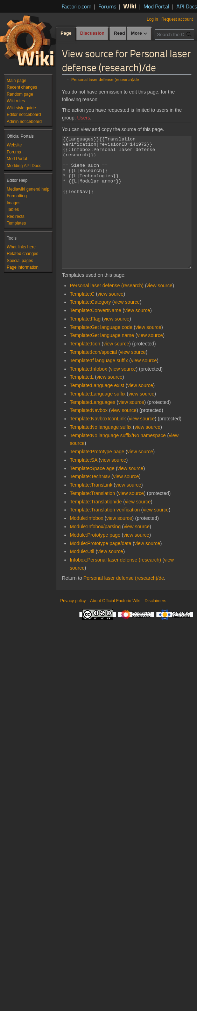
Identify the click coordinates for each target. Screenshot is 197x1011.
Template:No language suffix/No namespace (118, 462)
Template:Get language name (102, 361)
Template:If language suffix (99, 387)
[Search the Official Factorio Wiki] (174, 48)
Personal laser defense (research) (106, 312)
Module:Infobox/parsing (95, 553)
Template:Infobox (88, 395)
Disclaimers (155, 627)
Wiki (129, 6)
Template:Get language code (101, 353)
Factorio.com (76, 6)
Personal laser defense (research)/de (105, 79)
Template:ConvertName (95, 336)
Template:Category (90, 328)
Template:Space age (92, 494)
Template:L (81, 403)
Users (83, 118)
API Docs (186, 6)
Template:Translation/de (96, 528)
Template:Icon (85, 370)
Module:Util (82, 577)
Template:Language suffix (97, 420)
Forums (107, 6)
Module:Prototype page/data (100, 569)
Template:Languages (92, 428)
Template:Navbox (88, 436)
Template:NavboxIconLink (98, 445)
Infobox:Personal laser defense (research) (115, 586)
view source (160, 312)
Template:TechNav (90, 503)
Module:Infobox (86, 544)
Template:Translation (92, 519)
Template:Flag (85, 345)
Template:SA (83, 486)
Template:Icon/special (93, 378)
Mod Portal (156, 6)
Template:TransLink (91, 511)
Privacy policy (73, 627)
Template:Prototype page (97, 478)
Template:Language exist (97, 411)
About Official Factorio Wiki (115, 627)
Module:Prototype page (95, 561)
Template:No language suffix (100, 453)
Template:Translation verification (105, 536)
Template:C (82, 320)
